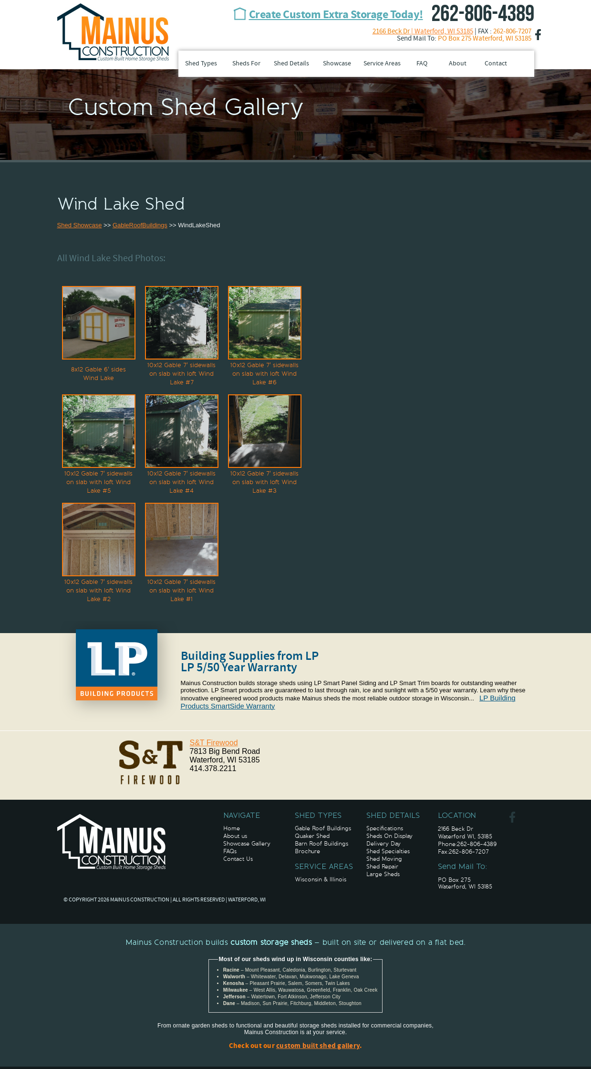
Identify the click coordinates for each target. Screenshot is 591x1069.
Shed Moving (384, 859)
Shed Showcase (79, 225)
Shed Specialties (388, 851)
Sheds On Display (389, 836)
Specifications (384, 828)
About (458, 63)
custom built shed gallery (318, 1046)
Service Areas (382, 63)
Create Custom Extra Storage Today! (336, 15)
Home (231, 828)
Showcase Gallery (246, 843)
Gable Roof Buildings (323, 828)
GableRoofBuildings (140, 225)
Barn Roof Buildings (321, 843)
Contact (496, 63)
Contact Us (238, 859)
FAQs (230, 851)
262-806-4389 (482, 14)
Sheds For (246, 63)
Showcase (337, 63)
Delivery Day (383, 843)
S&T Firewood (214, 743)
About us (235, 836)
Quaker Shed (312, 836)
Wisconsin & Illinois (320, 879)
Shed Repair (382, 866)
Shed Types (201, 63)
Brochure (307, 851)
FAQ (421, 63)
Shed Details (291, 63)
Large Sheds (383, 874)
